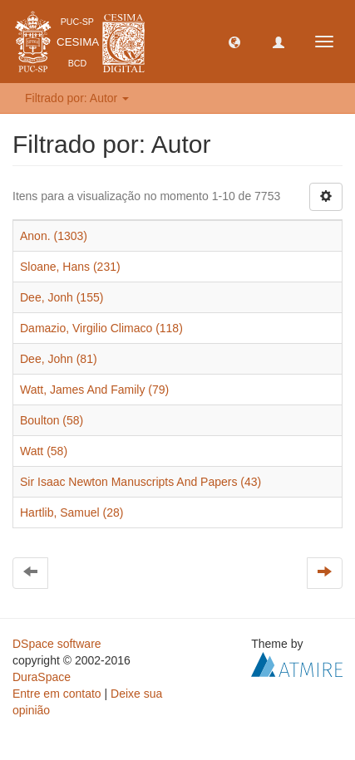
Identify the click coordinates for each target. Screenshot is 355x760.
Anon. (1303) (53, 236)
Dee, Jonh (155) (61, 297)
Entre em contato (56, 693)
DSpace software (56, 643)
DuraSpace (41, 677)
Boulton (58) (51, 420)
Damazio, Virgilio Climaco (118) (101, 328)
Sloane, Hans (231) (70, 266)
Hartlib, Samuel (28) (72, 512)
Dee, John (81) (58, 358)
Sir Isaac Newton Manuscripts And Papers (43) (140, 481)
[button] (234, 41)
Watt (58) (43, 451)
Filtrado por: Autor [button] (77, 98)
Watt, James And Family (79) (94, 389)
